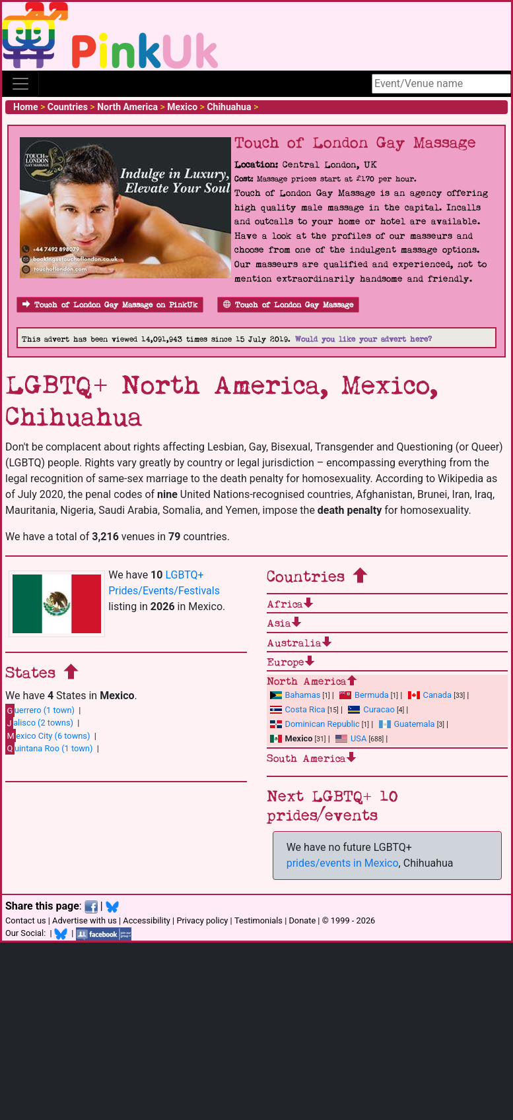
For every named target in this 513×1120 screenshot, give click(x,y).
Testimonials (258, 920)
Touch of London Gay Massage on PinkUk (109, 305)
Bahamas (295, 695)
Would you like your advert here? (363, 339)
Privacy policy (202, 920)
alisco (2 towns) (39, 723)
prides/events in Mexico (343, 863)
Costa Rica (297, 709)
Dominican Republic (315, 724)
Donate (302, 920)
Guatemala (407, 724)
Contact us (25, 920)
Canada (430, 695)
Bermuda (364, 695)
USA (350, 738)
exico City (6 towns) (47, 735)
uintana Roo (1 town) (48, 748)
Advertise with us (84, 920)
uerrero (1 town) (40, 710)
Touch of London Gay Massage (288, 305)
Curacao (371, 709)
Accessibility (146, 920)
